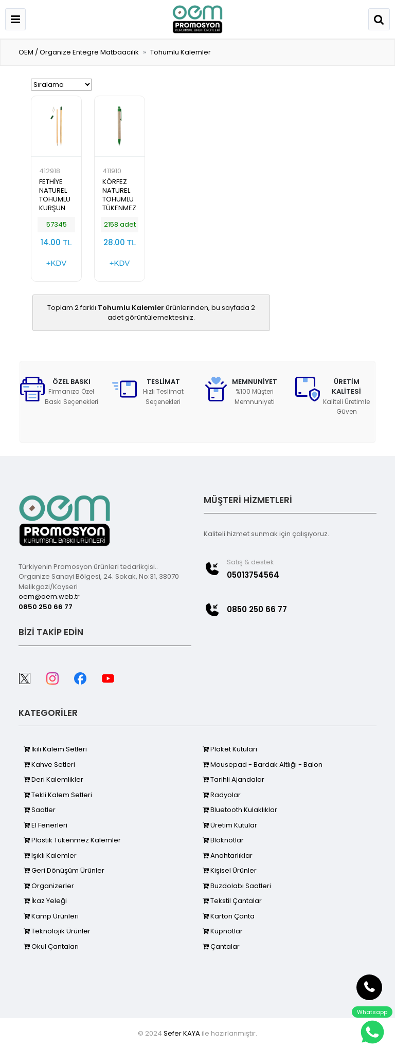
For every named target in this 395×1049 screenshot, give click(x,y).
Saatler (40, 810)
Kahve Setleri (49, 764)
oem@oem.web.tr (49, 596)
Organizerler (49, 886)
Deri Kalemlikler (53, 779)
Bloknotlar (223, 840)
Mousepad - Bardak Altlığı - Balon (262, 764)
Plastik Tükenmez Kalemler (72, 840)
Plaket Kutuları (230, 749)
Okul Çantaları (51, 946)
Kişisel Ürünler (230, 870)
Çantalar (221, 946)
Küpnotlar (223, 931)
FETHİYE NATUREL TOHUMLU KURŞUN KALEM (54, 199)
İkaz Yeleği (45, 901)
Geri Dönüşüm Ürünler (64, 870)
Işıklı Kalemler (50, 855)
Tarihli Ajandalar (233, 779)
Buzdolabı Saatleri (237, 886)
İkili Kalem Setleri (55, 749)
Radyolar (222, 795)
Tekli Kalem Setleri (58, 795)
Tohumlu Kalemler (180, 52)
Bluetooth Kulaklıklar (240, 810)
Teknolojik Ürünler (57, 931)
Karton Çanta (229, 916)
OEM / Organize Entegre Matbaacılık (79, 52)
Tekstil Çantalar (232, 901)
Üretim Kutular (230, 825)
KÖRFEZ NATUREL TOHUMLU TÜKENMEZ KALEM (119, 199)
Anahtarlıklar (228, 855)
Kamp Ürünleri (51, 916)
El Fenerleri (45, 825)
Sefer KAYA (182, 1033)
